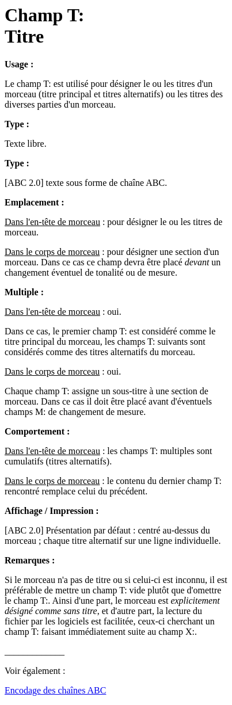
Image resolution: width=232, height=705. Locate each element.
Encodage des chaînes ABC (55, 690)
